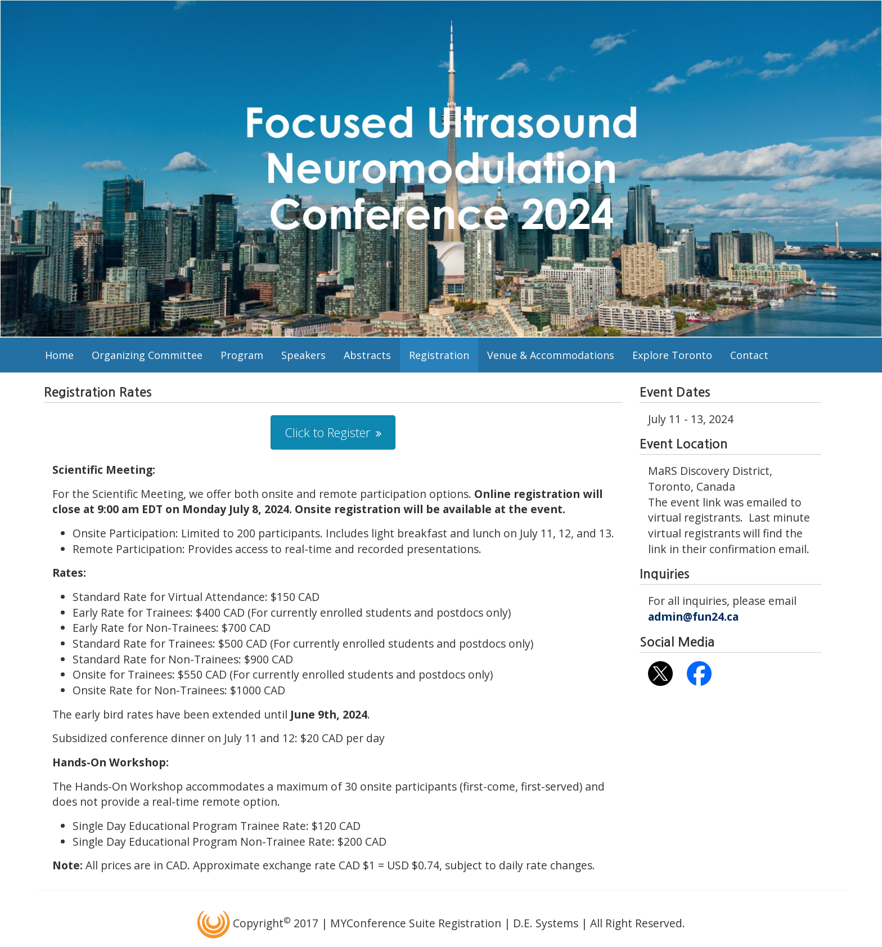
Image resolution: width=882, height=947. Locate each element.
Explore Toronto (672, 355)
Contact (749, 355)
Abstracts (367, 355)
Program (241, 355)
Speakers (303, 355)
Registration (439, 355)
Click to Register (327, 432)
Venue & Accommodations (550, 355)
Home (59, 355)
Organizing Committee (147, 355)
